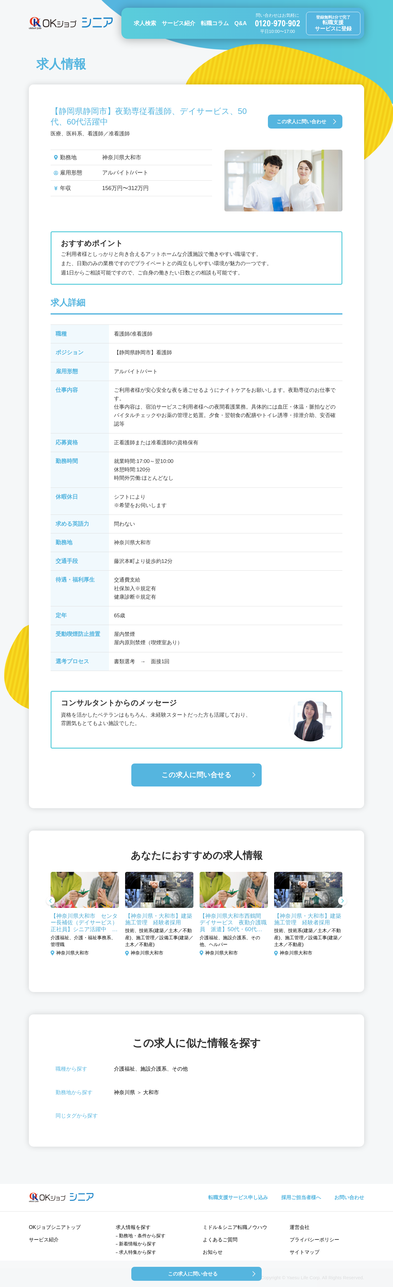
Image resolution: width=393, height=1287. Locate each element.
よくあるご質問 (220, 1239)
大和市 (151, 1092)
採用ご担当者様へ (301, 1197)
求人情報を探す (133, 1227)
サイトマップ (304, 1252)
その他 (180, 1069)
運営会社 (299, 1227)
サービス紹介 (178, 23)
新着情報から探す (137, 1243)
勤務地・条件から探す (142, 1235)
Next (342, 901)
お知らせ (213, 1252)
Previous (50, 901)
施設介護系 (153, 1069)
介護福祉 (124, 1069)
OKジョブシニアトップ (55, 1227)
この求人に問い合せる (196, 775)
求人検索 (145, 23)
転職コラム (215, 23)
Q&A (240, 23)
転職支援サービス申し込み (238, 1197)
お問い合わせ (349, 1197)
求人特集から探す (137, 1252)
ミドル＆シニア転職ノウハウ (235, 1227)
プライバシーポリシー (314, 1239)
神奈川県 (124, 1092)
